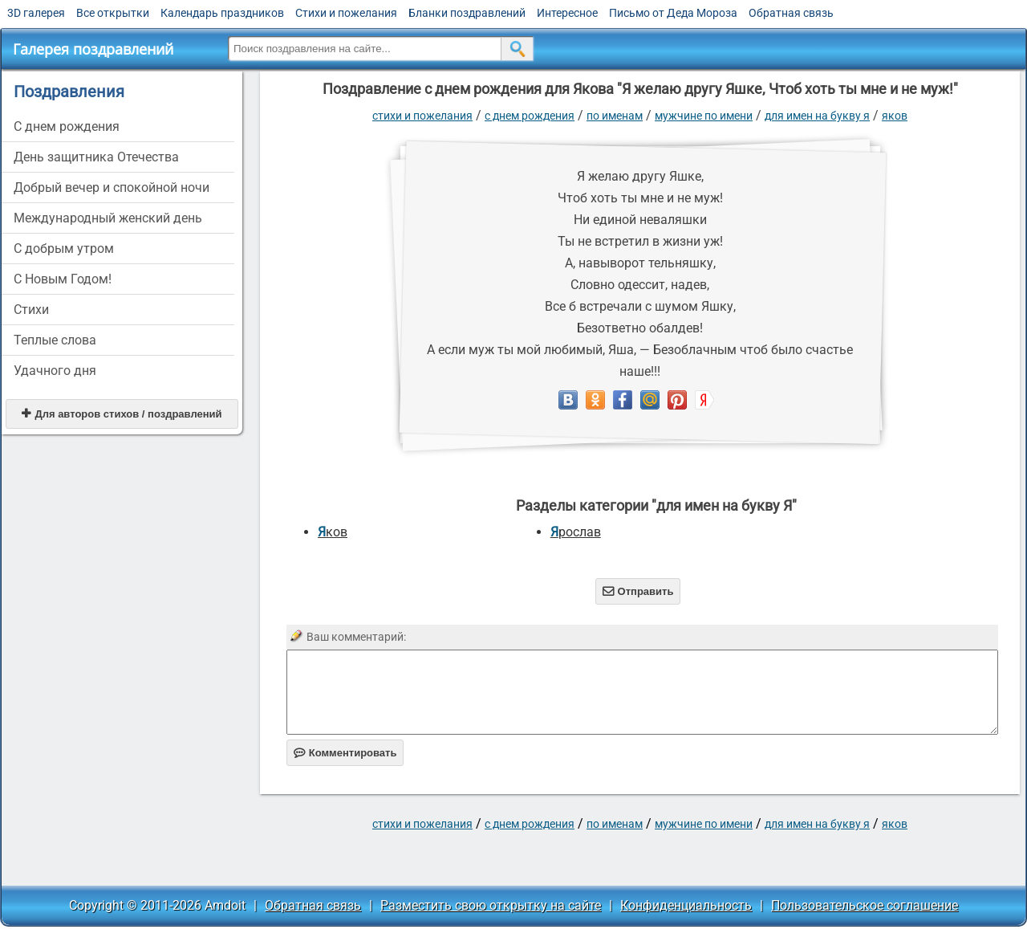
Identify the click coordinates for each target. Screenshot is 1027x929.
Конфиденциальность (686, 905)
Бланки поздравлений (467, 12)
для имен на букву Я (817, 115)
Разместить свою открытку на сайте (490, 905)
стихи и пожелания (422, 115)
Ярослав (575, 532)
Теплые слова (55, 340)
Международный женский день (108, 218)
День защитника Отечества (96, 157)
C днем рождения (67, 126)
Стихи (31, 309)
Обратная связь (791, 12)
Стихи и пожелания (346, 12)
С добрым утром (64, 248)
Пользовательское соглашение (864, 905)
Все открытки (112, 12)
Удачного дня (55, 370)
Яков (894, 115)
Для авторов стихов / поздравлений (121, 414)
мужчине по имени (704, 115)
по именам (615, 115)
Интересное (567, 12)
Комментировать (345, 753)
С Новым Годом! (63, 279)
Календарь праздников (222, 12)
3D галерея (36, 12)
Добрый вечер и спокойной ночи (111, 187)
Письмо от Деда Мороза (673, 12)
